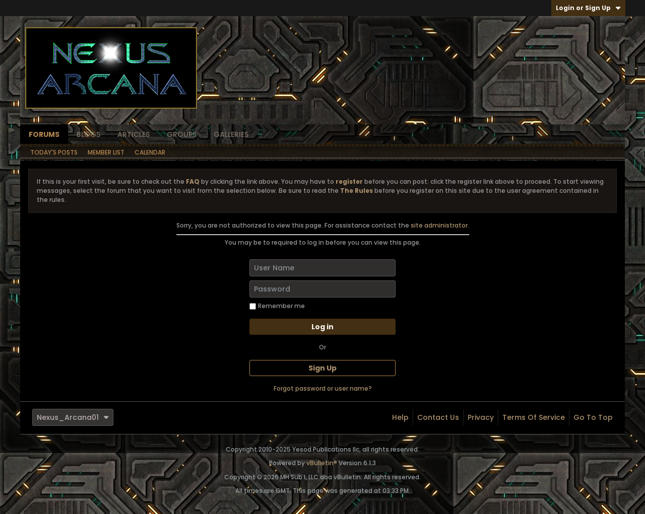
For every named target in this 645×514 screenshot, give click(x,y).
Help (400, 417)
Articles (133, 134)
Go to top (593, 417)
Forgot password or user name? (323, 388)
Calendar (150, 152)
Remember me (277, 306)
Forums (44, 134)
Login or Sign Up (588, 8)
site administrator (439, 225)
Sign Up (322, 368)
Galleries (231, 134)
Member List (106, 152)
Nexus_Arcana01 (73, 417)
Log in (322, 327)
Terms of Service (533, 417)
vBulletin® (321, 463)
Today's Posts (54, 152)
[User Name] (322, 267)
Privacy (481, 417)
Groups (182, 134)
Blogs (88, 134)
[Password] (322, 289)
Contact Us (438, 417)
